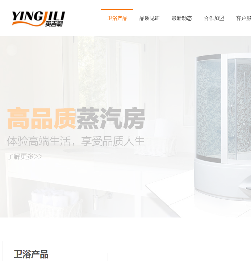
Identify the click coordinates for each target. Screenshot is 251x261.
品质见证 (149, 18)
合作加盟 (214, 18)
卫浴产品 (117, 18)
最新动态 (182, 18)
